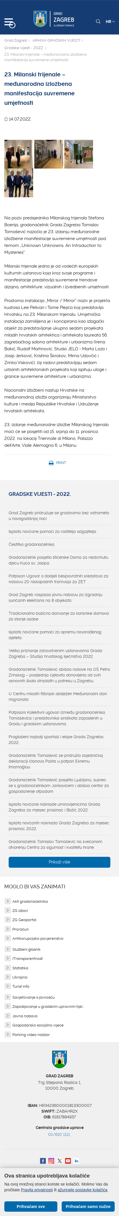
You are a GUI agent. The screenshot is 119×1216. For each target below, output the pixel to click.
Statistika (20, 968)
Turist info (20, 986)
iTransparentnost (27, 958)
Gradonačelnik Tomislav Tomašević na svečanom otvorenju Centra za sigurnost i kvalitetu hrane (55, 844)
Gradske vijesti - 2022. (24, 48)
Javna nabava (24, 1016)
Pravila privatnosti (37, 1190)
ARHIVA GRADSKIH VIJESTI (56, 40)
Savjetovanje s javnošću (33, 997)
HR (110, 21)
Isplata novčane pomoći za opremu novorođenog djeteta (55, 635)
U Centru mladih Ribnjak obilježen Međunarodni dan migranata (58, 696)
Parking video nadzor (31, 1035)
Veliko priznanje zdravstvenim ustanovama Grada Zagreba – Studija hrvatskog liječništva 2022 (55, 653)
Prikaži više (59, 862)
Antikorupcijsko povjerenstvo (37, 938)
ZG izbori (20, 910)
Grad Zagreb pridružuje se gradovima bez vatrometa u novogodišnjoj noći (59, 516)
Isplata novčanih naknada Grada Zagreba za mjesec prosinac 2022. (59, 826)
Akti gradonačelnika (30, 901)
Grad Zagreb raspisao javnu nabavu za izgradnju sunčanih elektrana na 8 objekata (55, 597)
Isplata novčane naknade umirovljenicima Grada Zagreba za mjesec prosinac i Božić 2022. (54, 807)
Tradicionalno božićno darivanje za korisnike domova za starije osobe (59, 616)
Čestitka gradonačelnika (31, 544)
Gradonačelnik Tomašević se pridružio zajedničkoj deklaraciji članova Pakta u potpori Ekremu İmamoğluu (56, 761)
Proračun (20, 929)
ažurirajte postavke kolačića (82, 1190)
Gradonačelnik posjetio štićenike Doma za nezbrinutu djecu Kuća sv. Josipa (58, 560)
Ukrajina (19, 977)
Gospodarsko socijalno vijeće (38, 1025)
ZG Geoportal (24, 920)
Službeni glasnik (26, 949)
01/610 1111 (59, 1134)
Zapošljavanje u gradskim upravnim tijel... (48, 1006)
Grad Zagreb (15, 40)
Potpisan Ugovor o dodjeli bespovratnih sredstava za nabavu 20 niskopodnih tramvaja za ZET (58, 579)
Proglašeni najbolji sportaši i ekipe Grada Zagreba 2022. (56, 739)
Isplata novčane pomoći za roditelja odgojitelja (52, 531)
